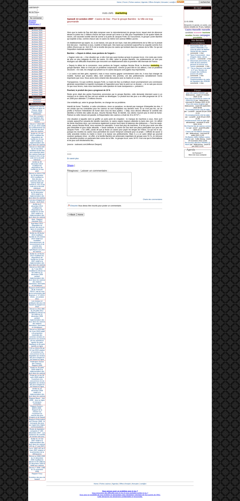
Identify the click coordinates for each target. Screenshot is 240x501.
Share (70, 165)
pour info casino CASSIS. (195, 93)
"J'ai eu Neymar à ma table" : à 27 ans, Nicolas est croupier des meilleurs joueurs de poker (200, 71)
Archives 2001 (37, 88)
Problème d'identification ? (35, 23)
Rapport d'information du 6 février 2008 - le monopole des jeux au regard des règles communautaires (37, 423)
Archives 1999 (37, 92)
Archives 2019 (37, 46)
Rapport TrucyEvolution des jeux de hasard (37, 476)
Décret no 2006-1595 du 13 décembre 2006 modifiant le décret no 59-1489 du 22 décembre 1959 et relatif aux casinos (37, 460)
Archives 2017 (37, 51)
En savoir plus (73, 158)
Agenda (144, 2)
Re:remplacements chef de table (198, 109)
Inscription (32, 20)
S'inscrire (74, 210)
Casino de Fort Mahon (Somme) (198, 131)
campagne (205, 35)
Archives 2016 (37, 53)
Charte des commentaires (152, 204)
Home (119, 2)
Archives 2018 (37, 49)
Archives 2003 (37, 83)
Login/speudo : (34, 7)
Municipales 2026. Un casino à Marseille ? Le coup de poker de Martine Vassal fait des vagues (199, 48)
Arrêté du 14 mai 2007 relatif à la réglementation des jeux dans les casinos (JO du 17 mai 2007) (37, 442)
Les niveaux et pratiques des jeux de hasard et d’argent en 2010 (37, 303)
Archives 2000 (37, 90)
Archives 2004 (37, 81)
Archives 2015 (37, 56)
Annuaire (164, 2)
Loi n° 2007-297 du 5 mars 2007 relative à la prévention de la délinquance (37, 451)
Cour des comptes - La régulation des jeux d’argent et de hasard (37, 119)
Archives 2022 (37, 40)
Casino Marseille (193, 29)
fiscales (196, 35)
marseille (206, 29)
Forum (125, 2)
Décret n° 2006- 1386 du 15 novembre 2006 (37, 469)
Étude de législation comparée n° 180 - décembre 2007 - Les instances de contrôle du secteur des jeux (37, 432)
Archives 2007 (37, 74)
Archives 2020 (37, 44)
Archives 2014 (37, 58)
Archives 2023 (37, 37)
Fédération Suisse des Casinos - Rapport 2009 (37, 363)
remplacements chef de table (195, 120)
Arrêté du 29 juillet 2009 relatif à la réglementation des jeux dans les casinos (37, 370)
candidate (189, 33)
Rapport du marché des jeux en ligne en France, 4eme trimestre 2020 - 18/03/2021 (37, 110)
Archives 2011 (37, 65)
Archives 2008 (37, 72)
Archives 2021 (37, 42)
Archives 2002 (37, 85)
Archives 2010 (37, 67)
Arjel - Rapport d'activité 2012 (37, 220)
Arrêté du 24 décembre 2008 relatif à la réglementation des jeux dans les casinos (37, 392)
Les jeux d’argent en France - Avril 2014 (37, 201)
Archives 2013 (37, 60)
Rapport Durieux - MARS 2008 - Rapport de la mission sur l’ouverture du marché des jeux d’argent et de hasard (37, 411)
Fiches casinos (134, 2)
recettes (188, 35)
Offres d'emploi (154, 2)
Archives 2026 (37, 30)
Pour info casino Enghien (195, 104)
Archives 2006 (37, 76)
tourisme (206, 33)
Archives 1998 (37, 95)
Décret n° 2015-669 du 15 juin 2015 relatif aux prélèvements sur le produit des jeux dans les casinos (37, 127)
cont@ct (172, 2)
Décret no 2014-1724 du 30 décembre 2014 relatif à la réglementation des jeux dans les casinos (37, 194)
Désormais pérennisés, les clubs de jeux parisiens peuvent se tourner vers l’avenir (200, 63)
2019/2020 (37, 102)
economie (198, 33)
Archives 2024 (37, 35)
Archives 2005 (37, 79)
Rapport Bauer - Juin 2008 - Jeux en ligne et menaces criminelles (37, 401)
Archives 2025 (37, 33)
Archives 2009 (37, 69)
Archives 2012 (37, 62)
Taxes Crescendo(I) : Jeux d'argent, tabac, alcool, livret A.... (200, 57)
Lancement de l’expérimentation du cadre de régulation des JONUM (200, 79)
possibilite (197, 38)
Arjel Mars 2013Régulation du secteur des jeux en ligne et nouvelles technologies (37, 227)
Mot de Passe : (34, 12)
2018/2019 (37, 99)
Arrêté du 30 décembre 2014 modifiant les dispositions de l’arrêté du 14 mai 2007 (37, 166)
